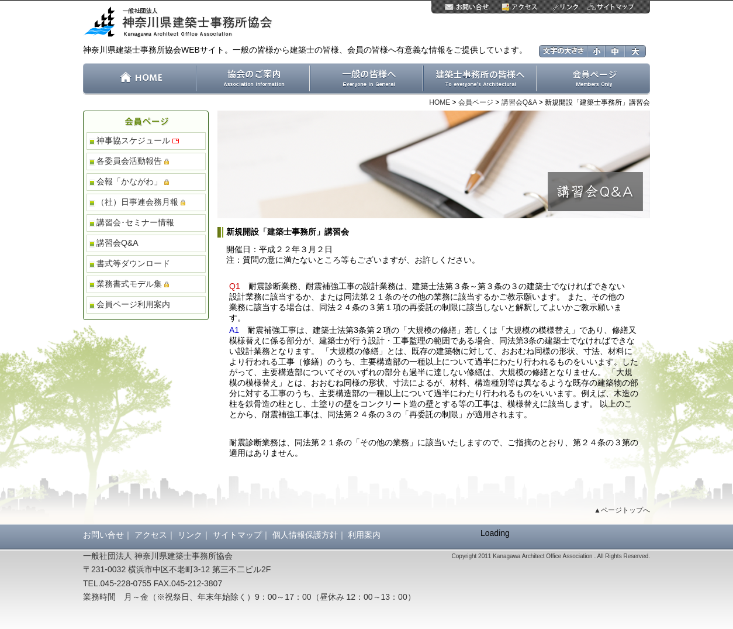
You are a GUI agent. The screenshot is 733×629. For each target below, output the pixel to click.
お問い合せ (103, 534)
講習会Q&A (519, 102)
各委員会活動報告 (132, 161)
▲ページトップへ (622, 510)
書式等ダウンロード (133, 263)
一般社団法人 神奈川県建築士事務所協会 (182, 22)
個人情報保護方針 (305, 534)
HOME (439, 102)
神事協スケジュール (137, 140)
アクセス (150, 534)
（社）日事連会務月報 (140, 202)
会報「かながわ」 (132, 181)
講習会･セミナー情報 (135, 222)
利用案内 (364, 534)
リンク (190, 534)
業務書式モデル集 (132, 283)
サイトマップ (237, 534)
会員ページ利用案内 (133, 304)
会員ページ (475, 102)
